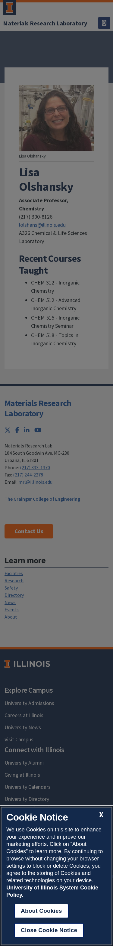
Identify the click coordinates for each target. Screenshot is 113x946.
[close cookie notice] (101, 815)
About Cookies (41, 911)
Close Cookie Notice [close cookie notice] (49, 930)
